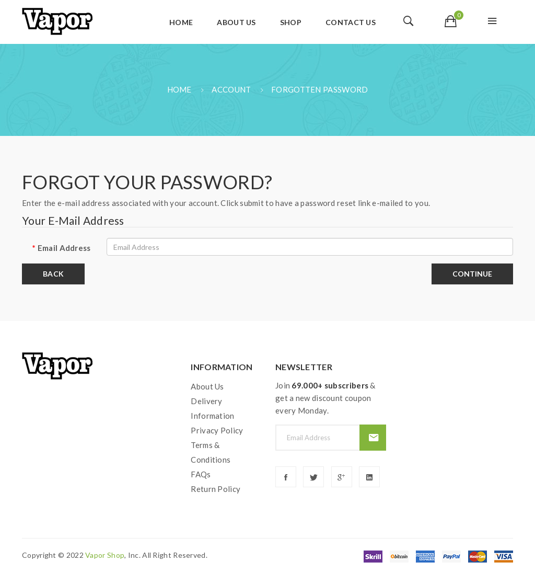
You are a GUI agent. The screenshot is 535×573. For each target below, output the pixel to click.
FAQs (201, 474)
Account (231, 89)
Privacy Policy (217, 430)
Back (53, 273)
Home (179, 89)
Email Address (64, 248)
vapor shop (104, 555)
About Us (207, 386)
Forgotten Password (319, 89)
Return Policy (215, 489)
